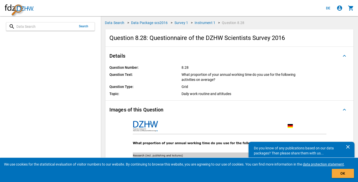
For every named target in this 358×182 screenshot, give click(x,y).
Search (83, 26)
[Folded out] (344, 56)
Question (233, 23)
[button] (229, 56)
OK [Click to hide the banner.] (342, 173)
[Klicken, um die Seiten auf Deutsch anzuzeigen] (328, 8)
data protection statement (323, 164)
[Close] (348, 147)
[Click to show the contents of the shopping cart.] (351, 8)
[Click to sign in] (340, 8)
